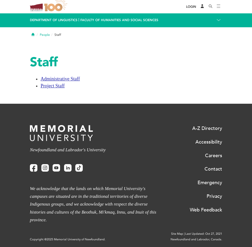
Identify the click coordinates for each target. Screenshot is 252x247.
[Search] (210, 6)
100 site (57, 6)
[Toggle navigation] (218, 6)
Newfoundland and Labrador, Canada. (196, 239)
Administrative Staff (60, 79)
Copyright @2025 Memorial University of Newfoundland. (67, 239)
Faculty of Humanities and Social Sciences (119, 20)
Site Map (177, 234)
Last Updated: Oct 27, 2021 (203, 234)
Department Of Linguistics (53, 20)
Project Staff (53, 85)
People (45, 35)
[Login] (191, 6)
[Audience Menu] (202, 6)
